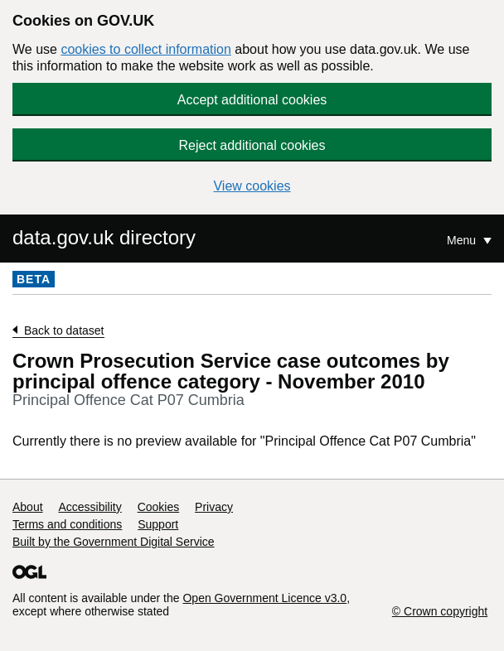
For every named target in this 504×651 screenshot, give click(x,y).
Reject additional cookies (252, 145)
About (27, 507)
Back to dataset (64, 330)
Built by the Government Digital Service (113, 541)
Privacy (214, 507)
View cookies (251, 186)
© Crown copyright (439, 611)
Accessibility (89, 507)
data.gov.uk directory (104, 237)
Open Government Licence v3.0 (264, 598)
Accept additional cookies (252, 100)
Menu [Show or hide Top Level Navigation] (463, 240)
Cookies (159, 507)
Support (158, 524)
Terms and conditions (67, 524)
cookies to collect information (145, 49)
